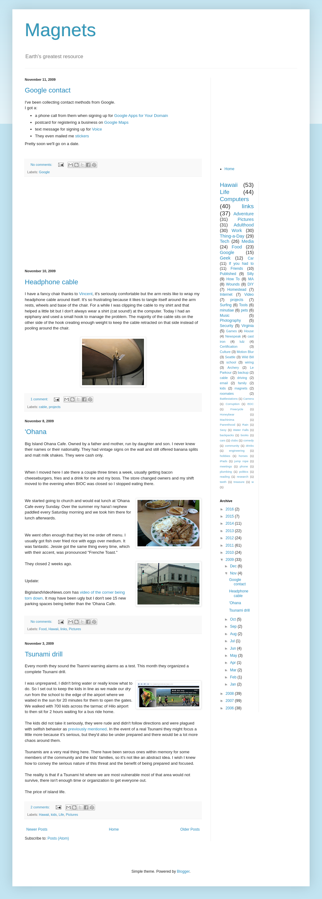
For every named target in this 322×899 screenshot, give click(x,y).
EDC (250, 404)
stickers (82, 136)
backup (243, 372)
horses (243, 456)
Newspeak (233, 336)
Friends (237, 268)
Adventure (243, 213)
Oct (233, 619)
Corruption (233, 404)
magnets (240, 388)
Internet (226, 294)
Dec (234, 566)
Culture (225, 352)
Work (237, 230)
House (249, 331)
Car (251, 258)
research (242, 476)
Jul (233, 641)
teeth (223, 482)
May (234, 655)
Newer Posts (36, 829)
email (224, 383)
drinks (250, 445)
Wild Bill (248, 357)
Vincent (86, 293)
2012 (230, 538)
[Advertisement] (113, 223)
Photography (230, 320)
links (63, 629)
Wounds (233, 284)
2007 (230, 701)
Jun (233, 648)
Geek (225, 258)
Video (249, 294)
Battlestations (229, 398)
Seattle (230, 357)
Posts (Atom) (58, 838)
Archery (233, 367)
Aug (234, 634)
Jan (233, 684)
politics (243, 471)
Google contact (48, 90)
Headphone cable (51, 282)
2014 (230, 523)
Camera (248, 398)
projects (55, 407)
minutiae (227, 310)
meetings (226, 466)
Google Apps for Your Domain (141, 115)
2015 (230, 516)
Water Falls (241, 430)
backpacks (227, 435)
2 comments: (41, 807)
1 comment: (40, 399)
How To (233, 279)
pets (244, 310)
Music (224, 315)
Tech (224, 241)
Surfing (226, 305)
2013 (230, 531)
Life (61, 814)
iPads (223, 461)
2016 (230, 509)
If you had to (241, 263)
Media (248, 241)
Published (228, 274)
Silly (250, 274)
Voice (97, 129)
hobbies (225, 456)
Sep (234, 626)
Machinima (227, 419)
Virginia (248, 326)
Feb (233, 677)
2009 (230, 559)
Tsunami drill (44, 654)
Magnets (60, 29)
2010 (230, 552)
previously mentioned (87, 729)
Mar (233, 670)
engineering (237, 450)
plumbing (226, 471)
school (231, 362)
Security (226, 326)
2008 (230, 693)
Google (44, 172)
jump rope (241, 461)
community (232, 445)
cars (222, 440)
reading (225, 476)
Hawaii (53, 629)
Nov (234, 573)
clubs (234, 440)
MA (251, 279)
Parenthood (227, 424)
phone (244, 466)
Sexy (223, 430)
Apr (233, 662)
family (242, 383)
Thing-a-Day (232, 236)
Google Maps (116, 122)
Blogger (183, 871)
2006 (230, 708)
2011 (230, 545)
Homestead (236, 289)
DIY (250, 284)
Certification (228, 346)
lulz (242, 341)
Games (231, 331)
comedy (248, 440)
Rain (245, 424)
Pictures (75, 629)
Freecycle (236, 409)
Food (43, 629)
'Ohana (35, 432)
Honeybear (227, 414)
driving (242, 378)
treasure (238, 482)
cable (43, 407)
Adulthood (244, 224)
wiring (249, 362)
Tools (243, 305)
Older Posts (190, 829)
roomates (227, 393)
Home (114, 829)
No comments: (42, 164)
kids (54, 814)
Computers (234, 199)
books (245, 435)
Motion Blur (245, 352)
